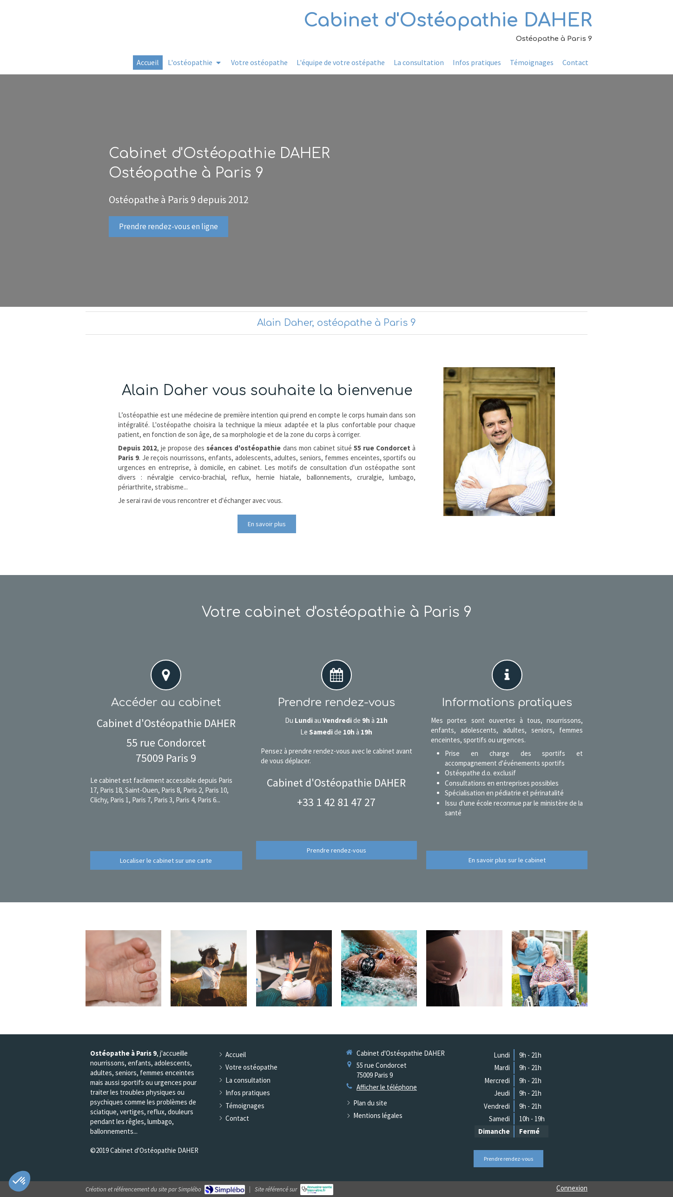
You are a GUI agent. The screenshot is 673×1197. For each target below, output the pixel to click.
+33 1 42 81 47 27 (336, 802)
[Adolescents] (208, 968)
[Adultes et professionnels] (294, 968)
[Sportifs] (379, 968)
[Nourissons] (123, 968)
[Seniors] (549, 968)
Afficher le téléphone (386, 1087)
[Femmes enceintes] (464, 968)
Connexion (571, 1188)
